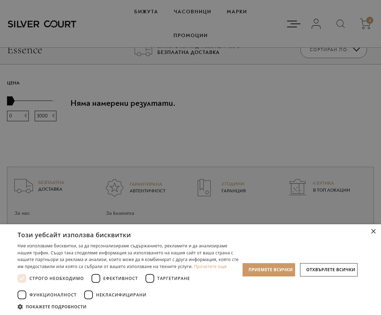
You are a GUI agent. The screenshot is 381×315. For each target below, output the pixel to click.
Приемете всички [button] (271, 270)
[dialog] (190, 157)
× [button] (373, 231)
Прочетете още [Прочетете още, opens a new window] (210, 266)
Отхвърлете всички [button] (330, 270)
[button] (129, 306)
